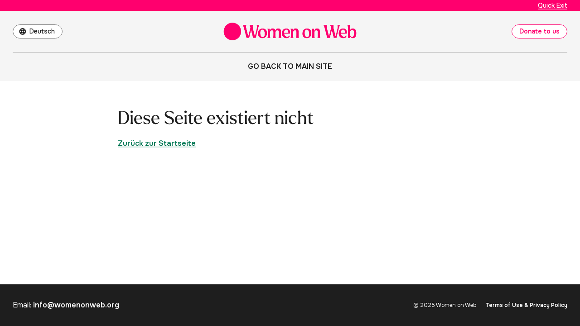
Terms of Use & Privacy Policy (526, 305)
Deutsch (42, 31)
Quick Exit (552, 5)
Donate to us (539, 31)
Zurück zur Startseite (157, 143)
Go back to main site (290, 66)
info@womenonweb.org (76, 305)
